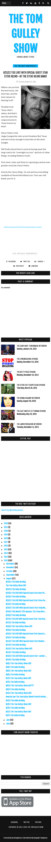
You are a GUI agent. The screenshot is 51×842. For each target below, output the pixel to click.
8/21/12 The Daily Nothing (15, 604)
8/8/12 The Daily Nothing (15, 674)
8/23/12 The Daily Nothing (16, 589)
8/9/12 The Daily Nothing (15, 667)
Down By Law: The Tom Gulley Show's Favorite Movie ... (26, 697)
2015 (6, 549)
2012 (6, 560)
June (8, 723)
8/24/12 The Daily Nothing (16, 582)
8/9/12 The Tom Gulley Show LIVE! (18, 663)
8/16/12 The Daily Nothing (16, 630)
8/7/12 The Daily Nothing (15, 682)
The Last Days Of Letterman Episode (31, 411)
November (10, 567)
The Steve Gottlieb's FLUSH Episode (31, 385)
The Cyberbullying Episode (27, 359)
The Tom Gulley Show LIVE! (16, 585)
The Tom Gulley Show (25, 33)
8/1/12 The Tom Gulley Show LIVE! (18, 712)
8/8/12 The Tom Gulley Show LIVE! (18, 671)
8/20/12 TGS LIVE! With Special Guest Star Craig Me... (26, 608)
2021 (6, 527)
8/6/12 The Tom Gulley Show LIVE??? (20, 685)
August (9, 578)
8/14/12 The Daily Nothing (16, 645)
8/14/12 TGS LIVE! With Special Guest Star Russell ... (26, 641)
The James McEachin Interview (29, 424)
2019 (6, 534)
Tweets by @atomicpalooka (12, 510)
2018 (6, 538)
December (10, 564)
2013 (6, 557)
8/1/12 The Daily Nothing (15, 715)
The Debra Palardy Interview (28, 398)
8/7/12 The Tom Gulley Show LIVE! (18, 678)
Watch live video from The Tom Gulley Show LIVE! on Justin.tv (23, 227)
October (9, 571)
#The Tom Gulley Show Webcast (24, 254)
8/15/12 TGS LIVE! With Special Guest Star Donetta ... (26, 634)
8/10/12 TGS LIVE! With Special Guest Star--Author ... (26, 656)
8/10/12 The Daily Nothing (16, 659)
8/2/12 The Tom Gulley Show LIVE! (18, 704)
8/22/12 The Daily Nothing (16, 596)
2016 (6, 546)
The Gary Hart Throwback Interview (32, 346)
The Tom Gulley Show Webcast (25, 66)
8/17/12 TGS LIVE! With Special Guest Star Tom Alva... (26, 619)
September (10, 575)
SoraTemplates (17, 838)
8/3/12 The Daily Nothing (15, 700)
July (8, 720)
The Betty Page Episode (26, 372)
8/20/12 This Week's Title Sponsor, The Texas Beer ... (26, 611)
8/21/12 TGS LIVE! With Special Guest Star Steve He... (26, 600)
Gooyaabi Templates (40, 838)
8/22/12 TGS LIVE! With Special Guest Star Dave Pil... (25, 593)
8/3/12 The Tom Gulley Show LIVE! (18, 693)
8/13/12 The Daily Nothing (16, 652)
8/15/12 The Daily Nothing (15, 637)
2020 (6, 531)
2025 (6, 523)
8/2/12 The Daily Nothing (15, 708)
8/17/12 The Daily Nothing (15, 622)
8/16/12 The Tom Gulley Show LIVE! (19, 626)
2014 (6, 553)
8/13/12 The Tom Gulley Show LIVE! (19, 648)
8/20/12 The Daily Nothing (16, 615)
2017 (6, 542)
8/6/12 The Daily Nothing (15, 689)
